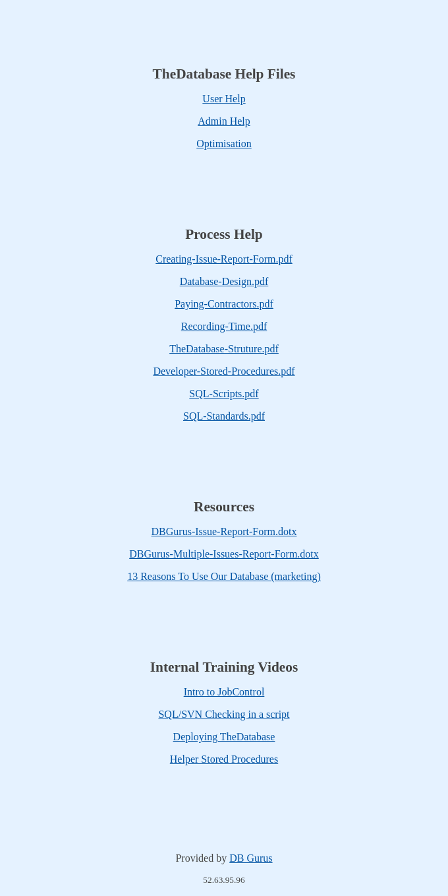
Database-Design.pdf (224, 281)
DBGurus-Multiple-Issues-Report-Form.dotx (224, 554)
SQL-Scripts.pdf (223, 393)
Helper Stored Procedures (224, 759)
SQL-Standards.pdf (224, 416)
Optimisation (224, 143)
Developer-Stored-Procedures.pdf (223, 371)
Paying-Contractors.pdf (224, 303)
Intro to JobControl (224, 691)
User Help (223, 98)
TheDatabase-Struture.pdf (224, 348)
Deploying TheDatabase (224, 736)
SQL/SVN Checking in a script (223, 714)
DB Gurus (250, 858)
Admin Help (224, 121)
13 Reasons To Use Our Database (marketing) (224, 576)
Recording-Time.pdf (224, 326)
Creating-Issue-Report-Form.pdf (224, 259)
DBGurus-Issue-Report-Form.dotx (224, 531)
